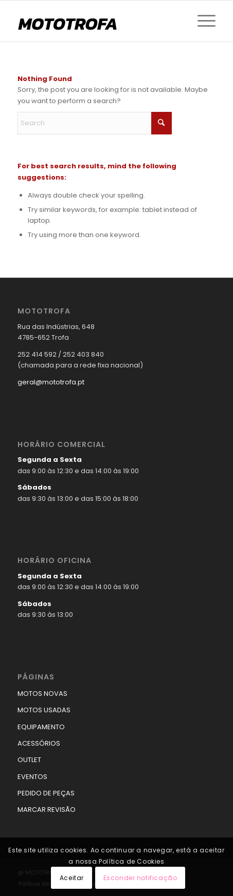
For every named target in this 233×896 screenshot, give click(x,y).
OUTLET (29, 760)
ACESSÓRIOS (38, 743)
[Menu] (201, 21)
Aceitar (72, 877)
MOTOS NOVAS (42, 693)
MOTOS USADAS (43, 710)
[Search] (94, 123)
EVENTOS (32, 777)
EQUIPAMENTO (41, 727)
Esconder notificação (140, 877)
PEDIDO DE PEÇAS (46, 793)
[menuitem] (201, 21)
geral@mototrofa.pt (50, 382)
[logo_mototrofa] (96, 21)
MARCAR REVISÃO (46, 809)
